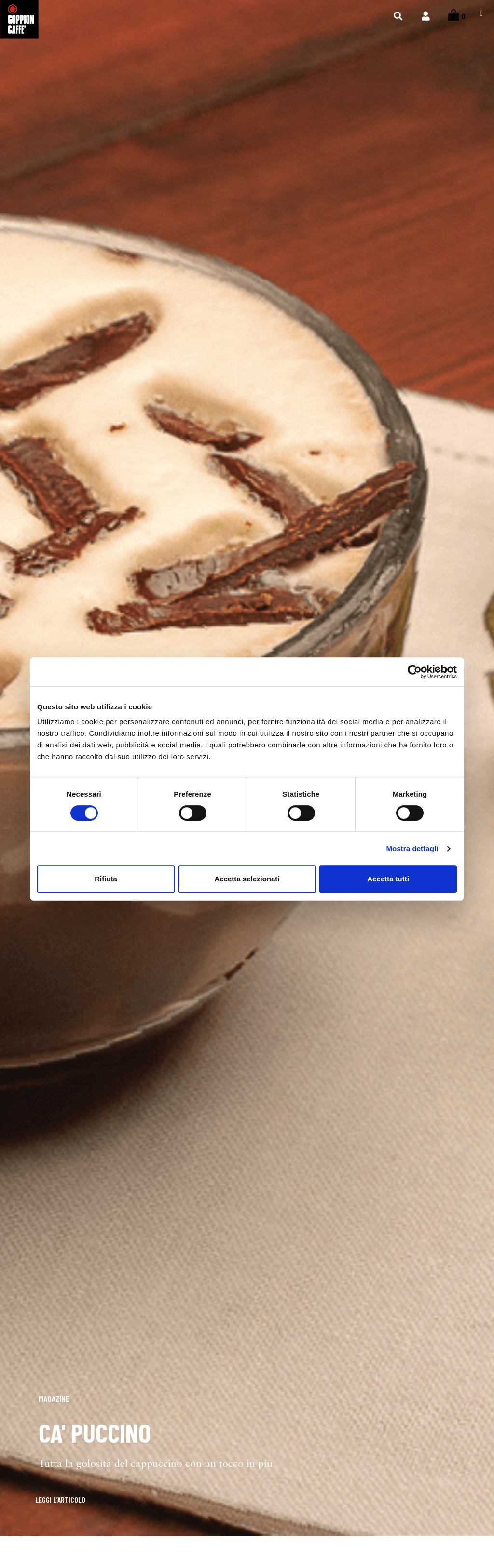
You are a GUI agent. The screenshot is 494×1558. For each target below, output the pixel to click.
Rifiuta (106, 879)
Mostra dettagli (412, 848)
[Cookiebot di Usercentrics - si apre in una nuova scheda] (414, 672)
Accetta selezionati (246, 879)
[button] (47, 1509)
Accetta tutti (388, 879)
